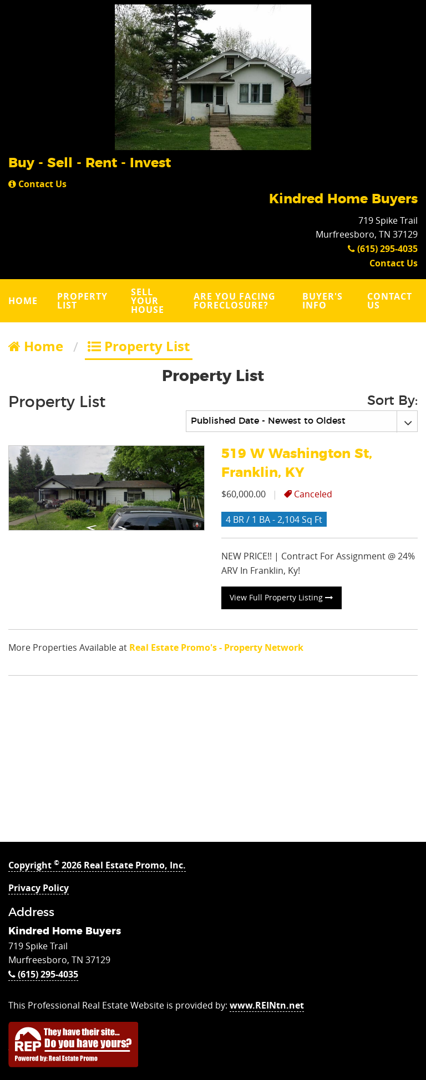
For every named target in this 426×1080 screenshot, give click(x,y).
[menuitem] (24, 300)
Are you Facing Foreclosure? (235, 300)
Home (23, 301)
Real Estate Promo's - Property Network (216, 647)
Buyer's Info (322, 300)
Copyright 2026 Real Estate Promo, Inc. (97, 865)
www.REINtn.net (267, 1005)
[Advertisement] (213, 764)
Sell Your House (147, 301)
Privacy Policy (38, 888)
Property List (82, 300)
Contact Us (37, 184)
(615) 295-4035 (383, 249)
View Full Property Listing (281, 597)
